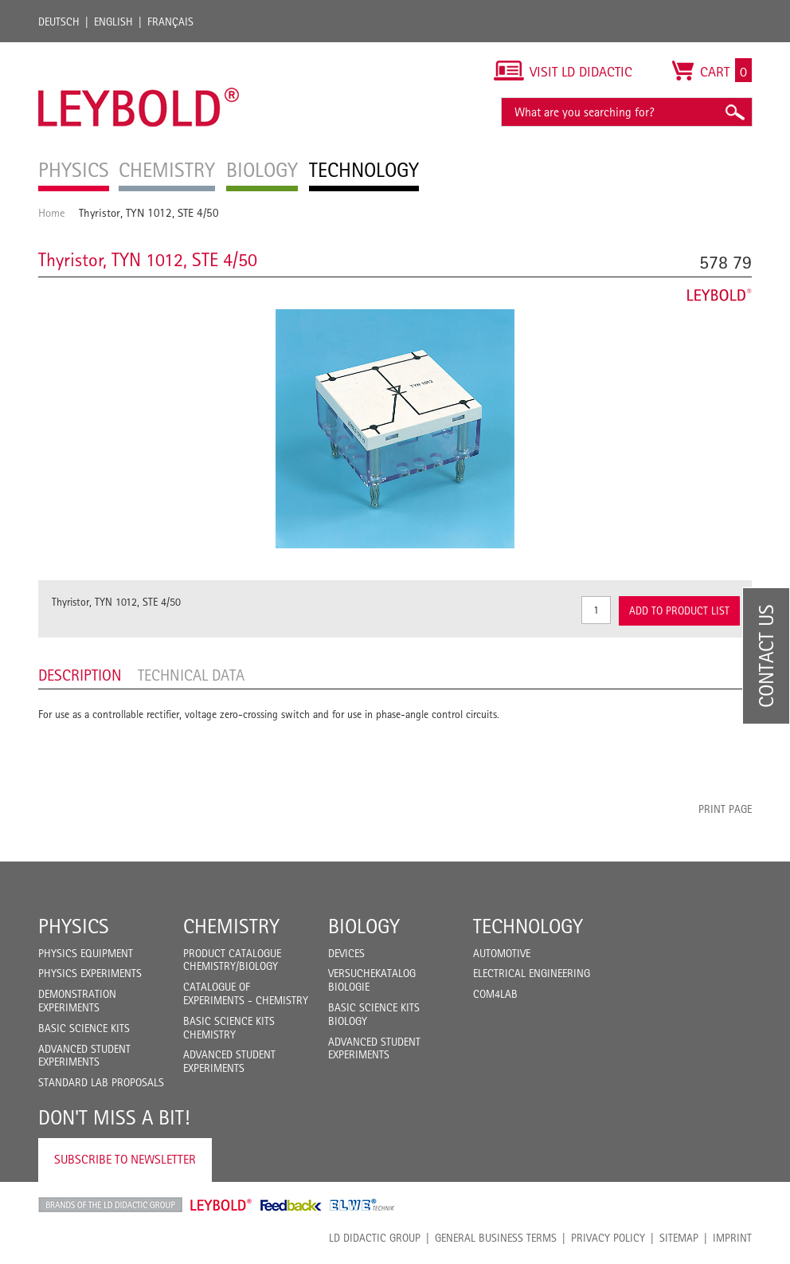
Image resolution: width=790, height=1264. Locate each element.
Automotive (501, 953)
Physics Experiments (90, 973)
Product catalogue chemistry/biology (232, 960)
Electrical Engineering (531, 973)
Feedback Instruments (291, 1205)
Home (51, 212)
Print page (725, 809)
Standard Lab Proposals (101, 1082)
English (113, 21)
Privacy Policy (608, 1237)
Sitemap (678, 1237)
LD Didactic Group (374, 1237)
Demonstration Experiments (77, 1000)
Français (170, 21)
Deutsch (59, 21)
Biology (364, 926)
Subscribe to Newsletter (125, 1159)
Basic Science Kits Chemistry (229, 1028)
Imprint (732, 1237)
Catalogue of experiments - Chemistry (245, 993)
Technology (528, 926)
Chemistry (231, 926)
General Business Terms (496, 1237)
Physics (73, 926)
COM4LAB (495, 993)
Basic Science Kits (84, 1028)
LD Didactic (110, 1205)
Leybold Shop (221, 1205)
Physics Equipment (85, 953)
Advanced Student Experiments (84, 1055)
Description (80, 675)
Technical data (191, 675)
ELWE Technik (362, 1205)
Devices (346, 953)
